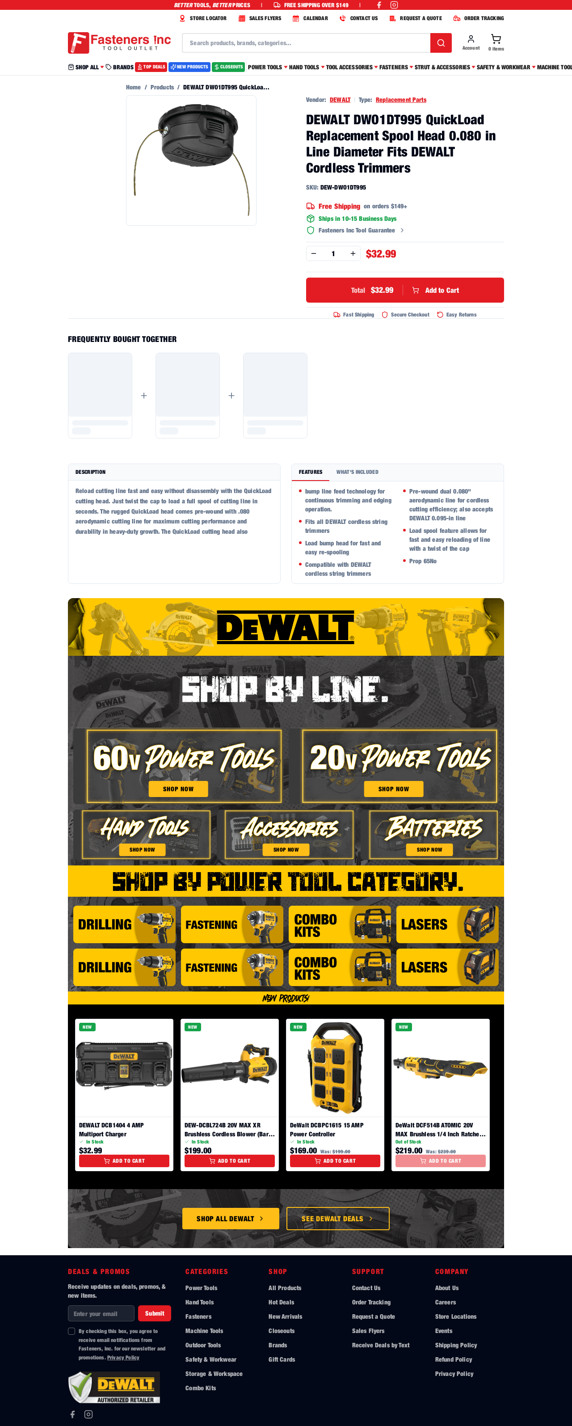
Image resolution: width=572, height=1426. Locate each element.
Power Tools (201, 1287)
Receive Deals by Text (380, 1345)
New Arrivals (285, 1316)
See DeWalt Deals (338, 1218)
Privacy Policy (123, 1357)
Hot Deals (281, 1302)
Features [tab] (310, 471)
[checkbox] (71, 1331)
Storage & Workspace (214, 1373)
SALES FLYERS (259, 18)
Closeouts (281, 1330)
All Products (285, 1287)
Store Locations (455, 1316)
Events (443, 1330)
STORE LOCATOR (202, 18)
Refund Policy (453, 1359)
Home (133, 87)
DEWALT (340, 99)
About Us (446, 1287)
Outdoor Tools (203, 1345)
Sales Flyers (368, 1330)
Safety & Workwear (210, 1359)
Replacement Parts (401, 99)
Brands (278, 1345)
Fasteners (198, 1316)
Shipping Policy (456, 1345)
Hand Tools (199, 1302)
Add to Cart (405, 290)
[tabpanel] (398, 532)
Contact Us (366, 1287)
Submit (154, 1313)
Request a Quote (373, 1316)
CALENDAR (309, 18)
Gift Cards (282, 1359)
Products (162, 87)
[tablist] (398, 472)
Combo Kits (200, 1388)
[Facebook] (72, 1414)
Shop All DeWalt (231, 1218)
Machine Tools (204, 1330)
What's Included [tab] (357, 471)
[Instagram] (88, 1414)
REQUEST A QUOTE (414, 18)
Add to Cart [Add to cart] (124, 1160)
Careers (445, 1302)
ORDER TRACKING (477, 18)
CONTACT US (357, 18)
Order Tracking (371, 1302)
